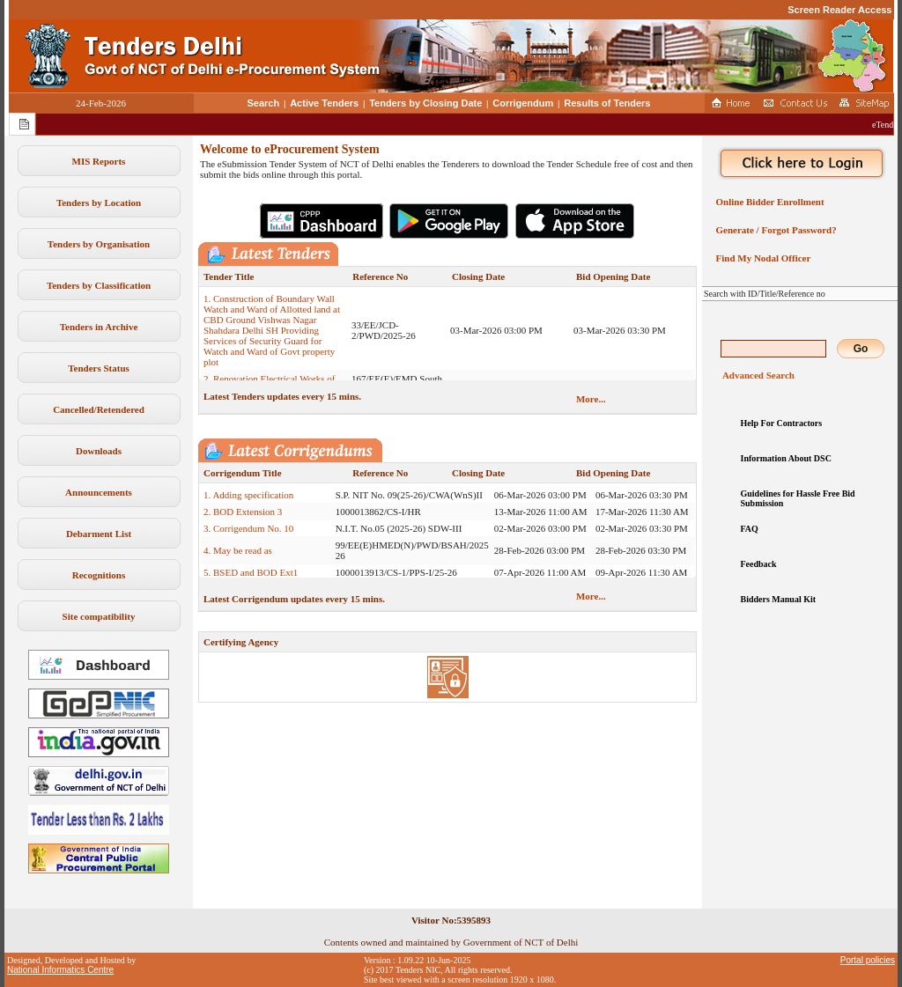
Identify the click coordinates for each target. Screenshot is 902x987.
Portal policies (867, 960)
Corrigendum (522, 103)
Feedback (759, 564)
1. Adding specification (248, 495)
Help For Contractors (782, 423)
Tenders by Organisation (99, 244)
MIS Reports (99, 161)
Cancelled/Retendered (98, 409)
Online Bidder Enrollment (767, 201)
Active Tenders (324, 103)
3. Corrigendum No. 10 (248, 528)
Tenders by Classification (99, 285)
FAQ (749, 529)
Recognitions (99, 575)
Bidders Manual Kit (779, 599)
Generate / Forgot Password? (774, 230)
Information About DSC (786, 458)
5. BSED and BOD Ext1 (250, 572)
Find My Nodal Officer (760, 258)
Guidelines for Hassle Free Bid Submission (798, 498)
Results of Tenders (607, 103)
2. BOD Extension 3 (242, 511)
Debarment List (98, 533)
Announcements (98, 492)
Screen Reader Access (839, 9)
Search (264, 103)
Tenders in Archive (99, 326)
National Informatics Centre (60, 970)
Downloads (99, 451)
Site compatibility (99, 616)
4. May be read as (237, 550)
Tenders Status (98, 368)
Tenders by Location (98, 202)
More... (591, 399)
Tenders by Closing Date (425, 103)
